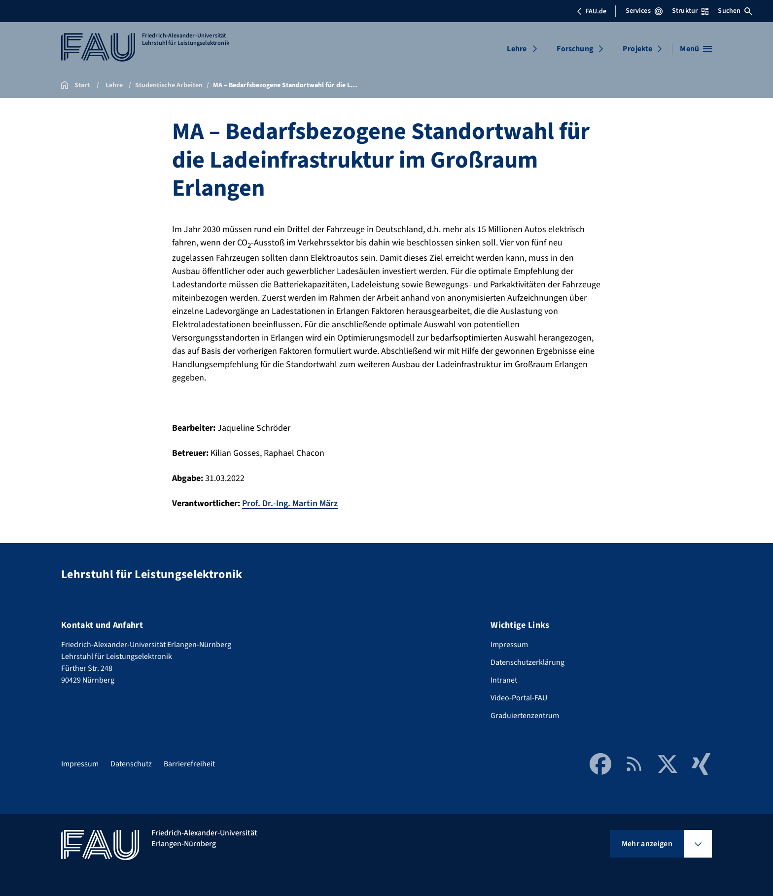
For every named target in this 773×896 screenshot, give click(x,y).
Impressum (509, 644)
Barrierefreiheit (189, 763)
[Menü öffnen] (696, 49)
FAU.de (591, 11)
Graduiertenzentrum (525, 715)
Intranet (504, 680)
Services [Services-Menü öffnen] (644, 11)
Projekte (637, 48)
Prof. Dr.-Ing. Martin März (290, 503)
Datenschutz (131, 763)
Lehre (517, 48)
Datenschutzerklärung (527, 662)
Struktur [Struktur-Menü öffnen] (690, 11)
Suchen (735, 11)
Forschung (575, 48)
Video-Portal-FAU (519, 697)
